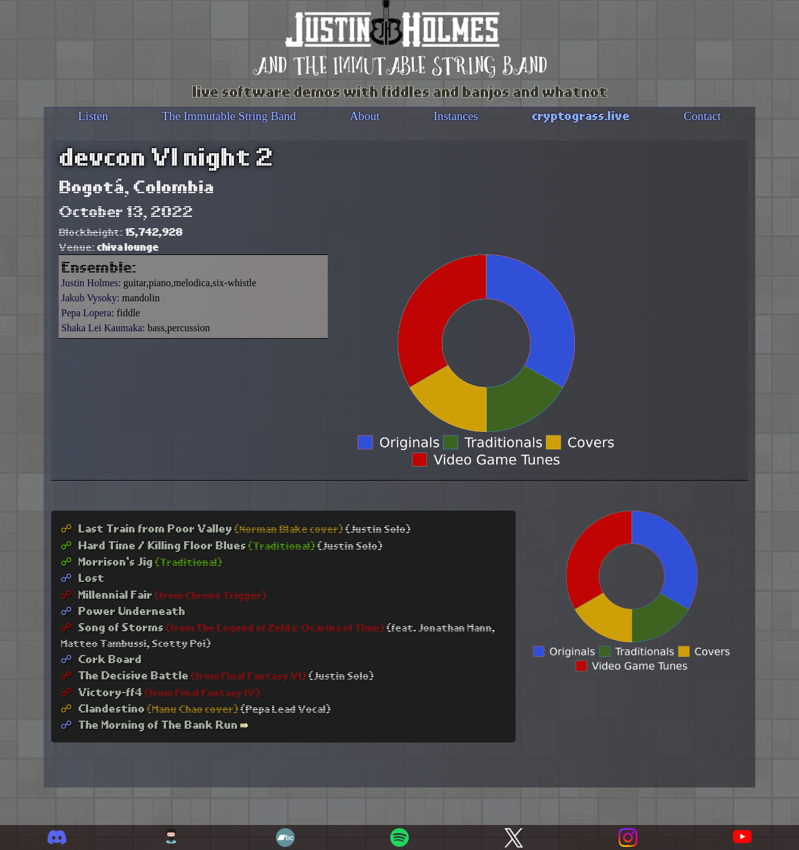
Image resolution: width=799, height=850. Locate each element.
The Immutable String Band (229, 115)
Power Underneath (123, 610)
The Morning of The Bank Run (149, 724)
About (365, 115)
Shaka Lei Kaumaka (101, 327)
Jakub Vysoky (89, 297)
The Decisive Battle (125, 675)
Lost (82, 577)
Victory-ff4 (101, 691)
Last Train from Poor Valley (146, 528)
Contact (702, 115)
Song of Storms (112, 626)
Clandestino (103, 708)
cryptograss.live (581, 115)
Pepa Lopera (86, 313)
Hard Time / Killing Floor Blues (153, 545)
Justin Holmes (89, 283)
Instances (455, 115)
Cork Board (101, 658)
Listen (93, 115)
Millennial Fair (106, 594)
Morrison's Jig (107, 561)
